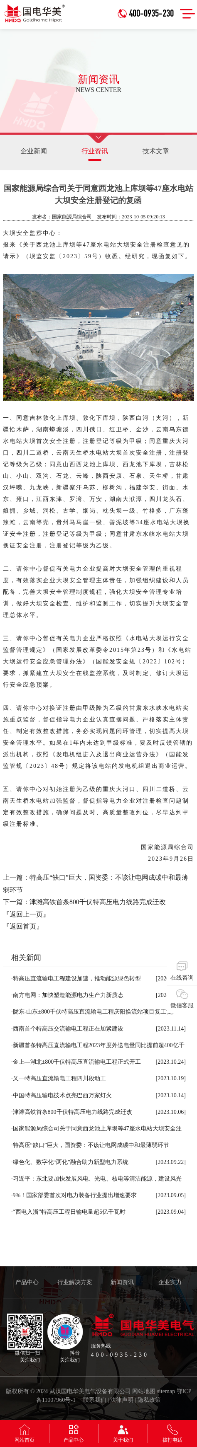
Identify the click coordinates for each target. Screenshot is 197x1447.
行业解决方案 (74, 1282)
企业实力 (170, 1282)
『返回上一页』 (26, 914)
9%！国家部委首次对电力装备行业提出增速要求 (74, 1195)
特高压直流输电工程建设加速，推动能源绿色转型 (76, 978)
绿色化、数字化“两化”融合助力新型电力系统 (69, 1162)
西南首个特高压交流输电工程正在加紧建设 (67, 1029)
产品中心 (27, 1282)
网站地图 (143, 1391)
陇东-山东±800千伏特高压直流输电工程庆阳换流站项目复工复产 (94, 1012)
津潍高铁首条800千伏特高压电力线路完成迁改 (98, 901)
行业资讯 (94, 154)
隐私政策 (149, 1400)
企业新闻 (33, 151)
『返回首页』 (23, 926)
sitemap (166, 1391)
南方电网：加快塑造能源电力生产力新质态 (67, 995)
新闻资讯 (122, 1282)
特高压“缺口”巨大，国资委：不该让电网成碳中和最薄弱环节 (90, 1145)
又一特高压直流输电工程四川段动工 (58, 1078)
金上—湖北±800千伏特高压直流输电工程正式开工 (76, 1062)
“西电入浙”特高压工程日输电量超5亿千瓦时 (68, 1212)
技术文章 (156, 151)
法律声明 (121, 1400)
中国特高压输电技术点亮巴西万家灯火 (61, 1095)
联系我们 (94, 1400)
